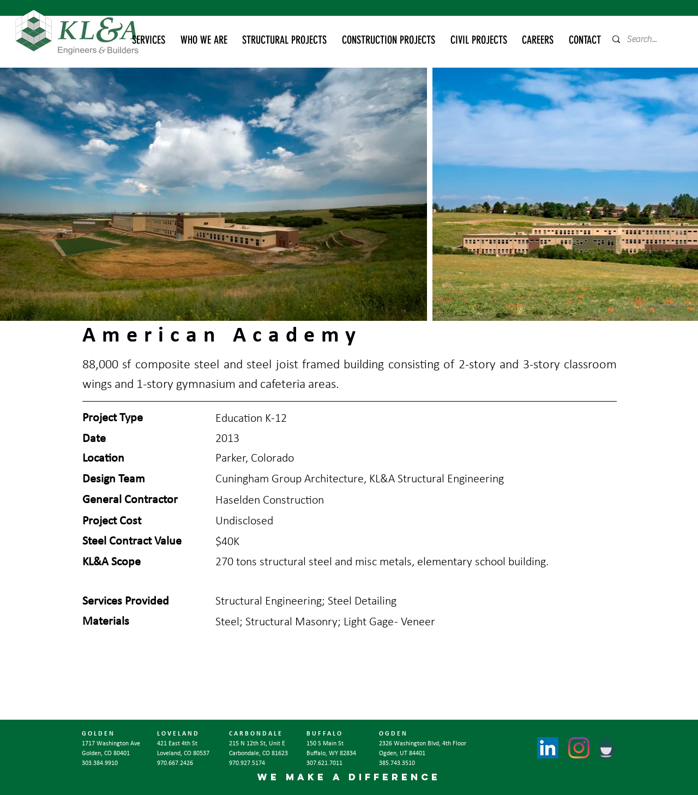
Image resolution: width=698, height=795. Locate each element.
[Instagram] (578, 747)
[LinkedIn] (547, 747)
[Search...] (645, 39)
